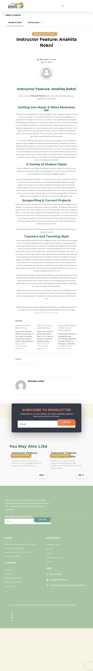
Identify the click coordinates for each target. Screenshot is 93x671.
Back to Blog (13, 15)
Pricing (49, 553)
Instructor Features (44, 34)
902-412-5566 (55, 574)
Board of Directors (13, 582)
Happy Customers (13, 578)
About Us (9, 574)
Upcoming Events (54, 557)
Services (8, 569)
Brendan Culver (48, 59)
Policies (50, 549)
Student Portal (53, 545)
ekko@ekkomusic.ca (59, 580)
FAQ (48, 562)
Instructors (10, 586)
